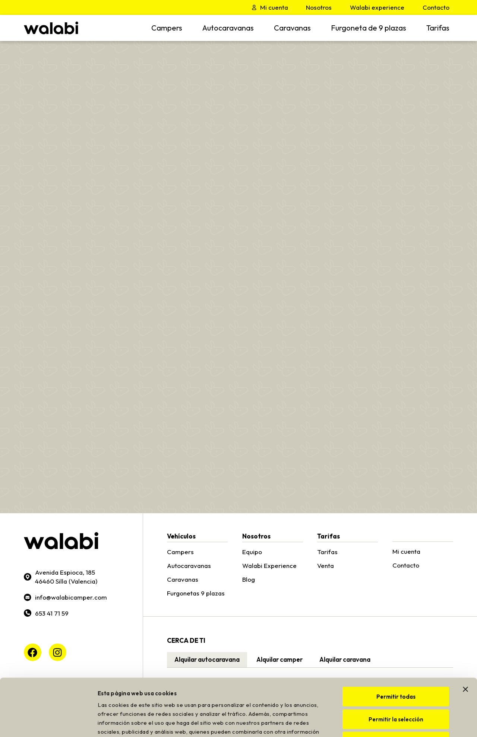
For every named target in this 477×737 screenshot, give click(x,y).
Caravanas (292, 27)
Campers (166, 27)
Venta (325, 565)
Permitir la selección (396, 661)
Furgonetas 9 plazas (196, 593)
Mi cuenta (406, 551)
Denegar (396, 684)
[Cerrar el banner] (465, 632)
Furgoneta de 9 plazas (368, 27)
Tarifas (437, 27)
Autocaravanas (228, 27)
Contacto (405, 565)
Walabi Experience (269, 565)
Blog (248, 579)
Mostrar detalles (412, 722)
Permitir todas (396, 639)
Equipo (252, 552)
